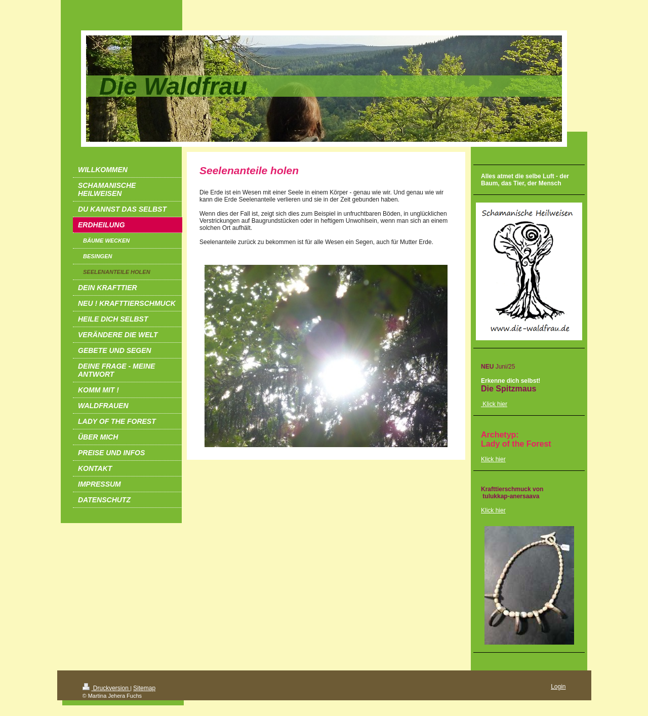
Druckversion (107, 688)
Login (558, 686)
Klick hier (493, 459)
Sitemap (144, 688)
